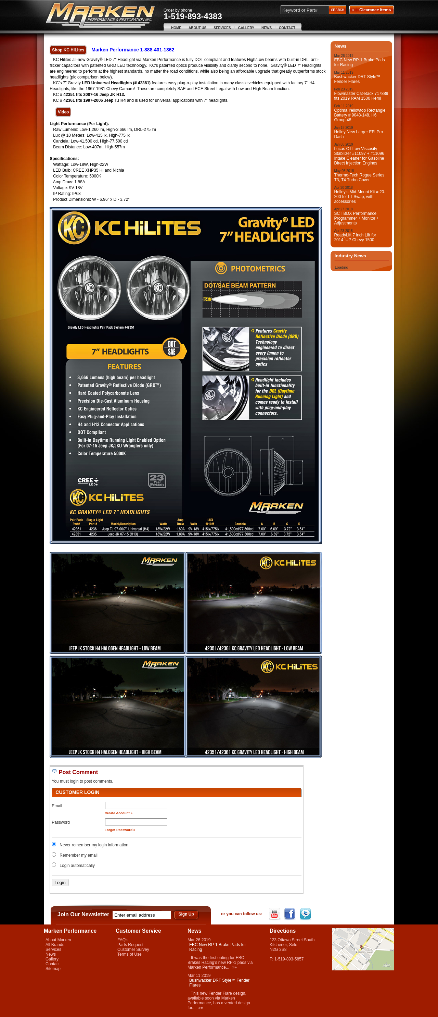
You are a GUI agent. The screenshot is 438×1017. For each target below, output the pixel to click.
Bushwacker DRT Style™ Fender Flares (357, 79)
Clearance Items (371, 9)
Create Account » (119, 813)
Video (63, 112)
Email (57, 806)
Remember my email (79, 855)
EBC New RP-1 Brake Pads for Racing (359, 62)
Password (61, 822)
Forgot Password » (120, 830)
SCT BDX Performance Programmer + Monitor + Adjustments (356, 218)
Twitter (306, 914)
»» (234, 967)
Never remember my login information (94, 845)
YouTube (275, 914)
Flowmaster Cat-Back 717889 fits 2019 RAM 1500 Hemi (361, 96)
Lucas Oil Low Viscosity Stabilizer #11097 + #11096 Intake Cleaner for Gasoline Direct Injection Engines (359, 156)
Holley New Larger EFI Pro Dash (358, 134)
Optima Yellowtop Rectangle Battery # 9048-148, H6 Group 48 (359, 115)
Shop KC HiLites (68, 50)
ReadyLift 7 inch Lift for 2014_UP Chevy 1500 (355, 237)
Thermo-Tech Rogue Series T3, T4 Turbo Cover (359, 177)
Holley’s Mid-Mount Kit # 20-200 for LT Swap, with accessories (359, 196)
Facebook (290, 914)
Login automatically (78, 865)
